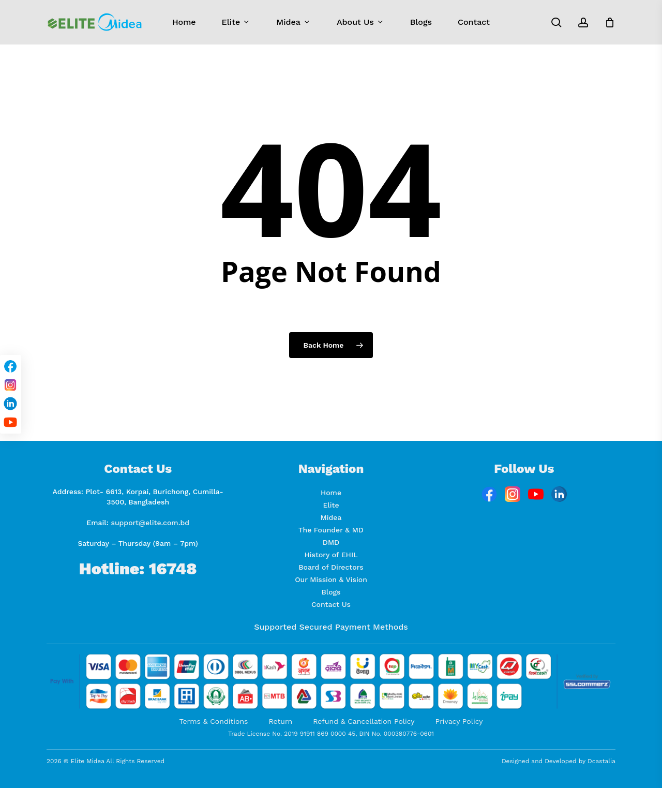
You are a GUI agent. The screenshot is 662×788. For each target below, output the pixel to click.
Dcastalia (601, 761)
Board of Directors (330, 567)
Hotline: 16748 (138, 568)
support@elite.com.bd (150, 522)
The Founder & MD (331, 530)
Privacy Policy (459, 721)
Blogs (331, 592)
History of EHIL (330, 555)
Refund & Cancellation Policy (363, 721)
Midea (331, 517)
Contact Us (331, 604)
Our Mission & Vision (331, 579)
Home (331, 492)
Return (280, 721)
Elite (331, 505)
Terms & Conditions (213, 721)
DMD (331, 542)
